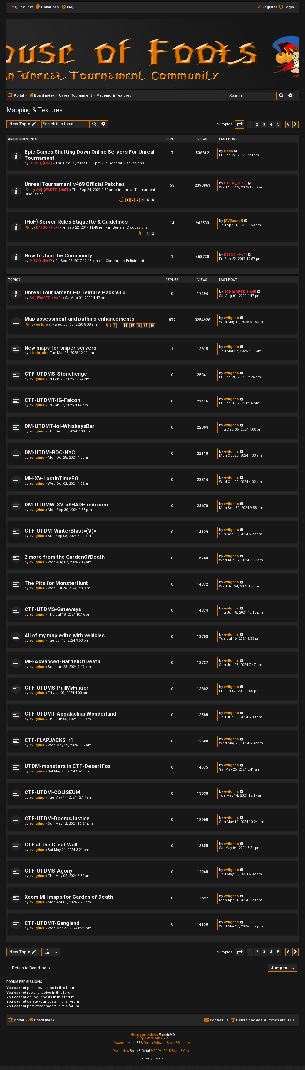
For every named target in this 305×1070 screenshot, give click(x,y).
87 (145, 325)
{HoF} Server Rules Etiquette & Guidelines (76, 222)
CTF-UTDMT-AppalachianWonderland (70, 714)
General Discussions (126, 163)
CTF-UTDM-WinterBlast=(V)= (60, 531)
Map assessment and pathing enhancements (79, 319)
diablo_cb (37, 353)
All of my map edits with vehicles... (66, 635)
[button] (239, 124)
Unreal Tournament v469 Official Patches (75, 184)
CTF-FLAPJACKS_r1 (49, 740)
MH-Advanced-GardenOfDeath (62, 662)
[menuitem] (47, 7)
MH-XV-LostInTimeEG (51, 479)
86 (138, 325)
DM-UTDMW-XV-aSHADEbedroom (66, 505)
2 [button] (257, 124)
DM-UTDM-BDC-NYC (50, 452)
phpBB (135, 1042)
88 (152, 325)
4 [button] (271, 124)
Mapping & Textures (34, 110)
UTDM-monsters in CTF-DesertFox (67, 766)
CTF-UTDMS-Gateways (53, 609)
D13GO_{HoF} (40, 163)
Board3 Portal (140, 1050)
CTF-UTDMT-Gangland (52, 923)
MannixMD (167, 1035)
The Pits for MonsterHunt (56, 583)
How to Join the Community (58, 256)
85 (132, 325)
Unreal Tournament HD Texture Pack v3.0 (75, 293)
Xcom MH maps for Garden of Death (69, 897)
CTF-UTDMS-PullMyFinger (57, 688)
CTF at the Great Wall (51, 845)
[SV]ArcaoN (233, 221)
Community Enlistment (125, 261)
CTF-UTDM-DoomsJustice (57, 818)
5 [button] (278, 124)
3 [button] (264, 124)
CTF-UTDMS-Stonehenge (56, 374)
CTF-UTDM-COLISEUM (52, 792)
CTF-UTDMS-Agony (48, 871)
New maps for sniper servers (60, 348)
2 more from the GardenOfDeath (65, 557)
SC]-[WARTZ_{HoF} (52, 190)
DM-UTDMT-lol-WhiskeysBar (60, 426)
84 (125, 325)
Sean (228, 151)
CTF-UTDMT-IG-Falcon (52, 400)
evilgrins (43, 324)
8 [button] (288, 124)
